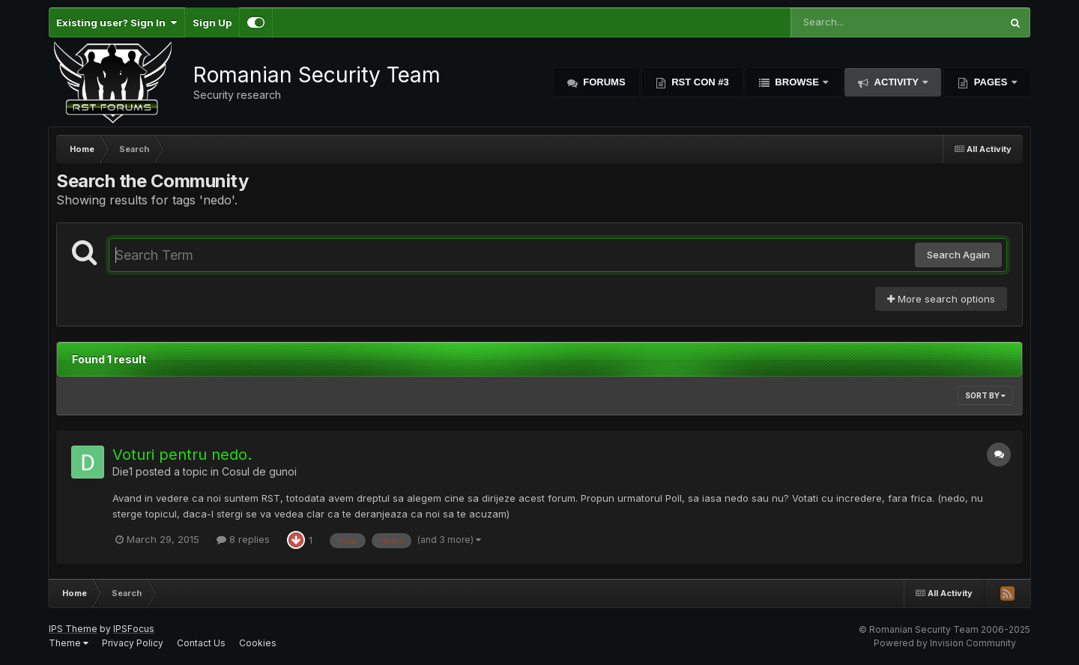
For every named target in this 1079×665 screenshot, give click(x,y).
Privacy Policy (132, 643)
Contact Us (201, 643)
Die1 (122, 471)
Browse (797, 82)
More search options (941, 299)
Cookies (257, 643)
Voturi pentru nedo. (182, 455)
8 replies (243, 539)
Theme (68, 643)
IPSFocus (133, 628)
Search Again (958, 255)
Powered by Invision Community (945, 643)
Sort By (985, 395)
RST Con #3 (699, 82)
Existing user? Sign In (116, 22)
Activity (896, 82)
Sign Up (212, 22)
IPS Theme (73, 628)
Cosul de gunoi (259, 471)
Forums (603, 82)
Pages (990, 82)
